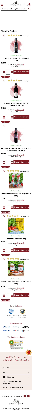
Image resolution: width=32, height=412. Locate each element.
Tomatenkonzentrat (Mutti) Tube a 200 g (16, 195)
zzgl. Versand (19, 65)
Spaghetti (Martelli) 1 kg (16, 239)
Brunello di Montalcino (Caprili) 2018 (16, 59)
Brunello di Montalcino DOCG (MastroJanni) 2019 (16, 104)
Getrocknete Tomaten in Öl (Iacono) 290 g (16, 282)
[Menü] (2, 5)
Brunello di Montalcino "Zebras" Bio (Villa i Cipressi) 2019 (16, 149)
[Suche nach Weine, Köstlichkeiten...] (14, 9)
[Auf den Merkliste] (5, 77)
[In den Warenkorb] (21, 72)
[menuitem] (2, 5)
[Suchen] (29, 9)
